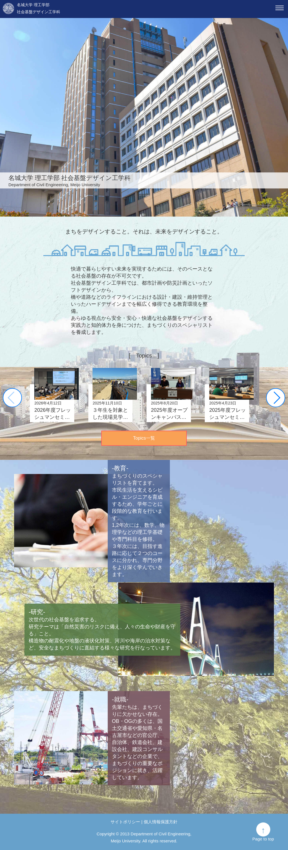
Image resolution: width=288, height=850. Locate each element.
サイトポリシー (125, 821)
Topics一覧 (144, 438)
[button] (276, 398)
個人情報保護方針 (160, 821)
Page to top (263, 838)
